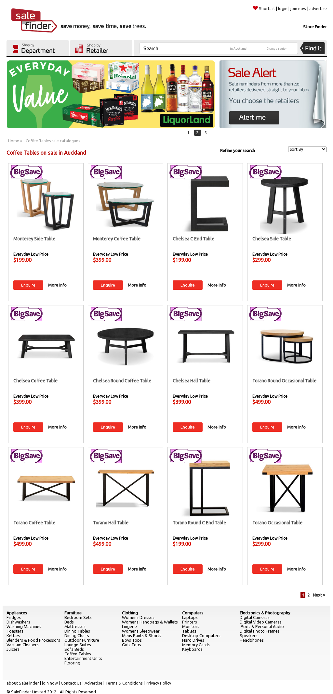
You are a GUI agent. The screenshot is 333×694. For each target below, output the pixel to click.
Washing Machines (24, 626)
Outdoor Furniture (81, 640)
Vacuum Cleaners (23, 644)
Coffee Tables (77, 653)
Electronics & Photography (265, 612)
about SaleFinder (23, 683)
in (238, 48)
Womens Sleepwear (141, 631)
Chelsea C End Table (193, 238)
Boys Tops (132, 640)
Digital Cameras (255, 617)
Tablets (189, 631)
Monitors (190, 626)
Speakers (249, 635)
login (282, 8)
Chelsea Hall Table (191, 380)
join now (298, 8)
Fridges (14, 617)
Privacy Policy (158, 683)
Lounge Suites (77, 644)
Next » (319, 595)
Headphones (252, 640)
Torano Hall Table (110, 522)
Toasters (15, 631)
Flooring (72, 663)
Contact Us (71, 683)
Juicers (13, 649)
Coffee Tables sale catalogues (53, 141)
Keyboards (192, 649)
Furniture (73, 612)
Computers (192, 612)
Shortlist (264, 8)
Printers (189, 622)
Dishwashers (18, 622)
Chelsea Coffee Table (35, 380)
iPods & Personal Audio (262, 626)
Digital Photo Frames (260, 631)
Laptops (190, 617)
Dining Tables (77, 631)
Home (13, 141)
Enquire (28, 285)
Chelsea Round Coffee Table (122, 380)
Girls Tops (131, 644)
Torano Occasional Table (277, 522)
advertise (318, 8)
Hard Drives (193, 640)
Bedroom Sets (78, 617)
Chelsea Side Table (271, 238)
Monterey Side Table (34, 238)
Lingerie (129, 626)
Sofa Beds (74, 649)
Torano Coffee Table (34, 522)
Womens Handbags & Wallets (150, 622)
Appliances (17, 612)
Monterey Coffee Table (116, 238)
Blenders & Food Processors (33, 640)
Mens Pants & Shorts (141, 635)
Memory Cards (196, 644)
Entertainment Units (83, 658)
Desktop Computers (201, 635)
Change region (277, 48)
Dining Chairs (76, 635)
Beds (69, 622)
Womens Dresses (138, 617)
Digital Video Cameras (261, 622)
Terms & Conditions (124, 683)
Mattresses (75, 626)
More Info (57, 285)
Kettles (13, 635)
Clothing (130, 612)
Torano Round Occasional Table (284, 380)
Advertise (93, 683)
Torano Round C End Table (199, 522)
